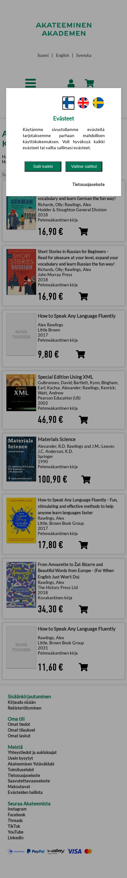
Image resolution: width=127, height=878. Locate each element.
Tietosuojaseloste (88, 184)
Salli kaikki (43, 166)
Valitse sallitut (84, 166)
